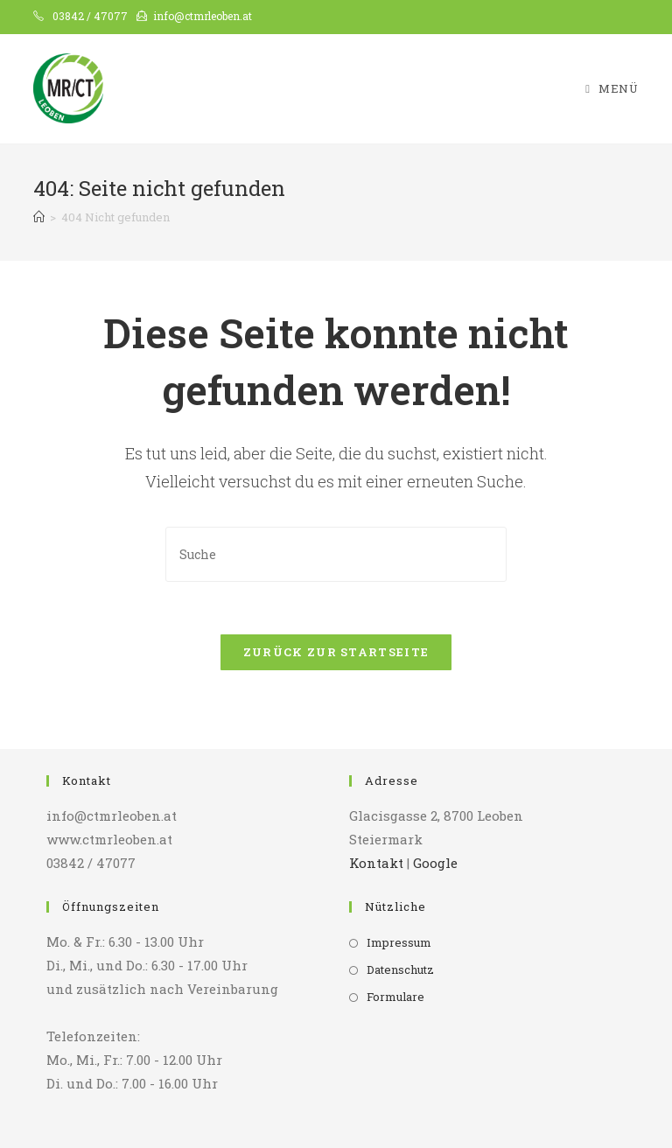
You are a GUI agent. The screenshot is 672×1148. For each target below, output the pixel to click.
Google (435, 863)
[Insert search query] (336, 554)
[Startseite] (39, 217)
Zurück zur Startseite (336, 652)
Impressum (399, 942)
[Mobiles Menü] (611, 89)
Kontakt (376, 863)
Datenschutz (400, 969)
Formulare (395, 996)
